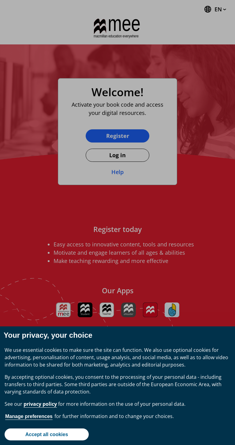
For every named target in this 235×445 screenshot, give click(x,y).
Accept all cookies (46, 434)
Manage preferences (29, 416)
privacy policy (40, 404)
